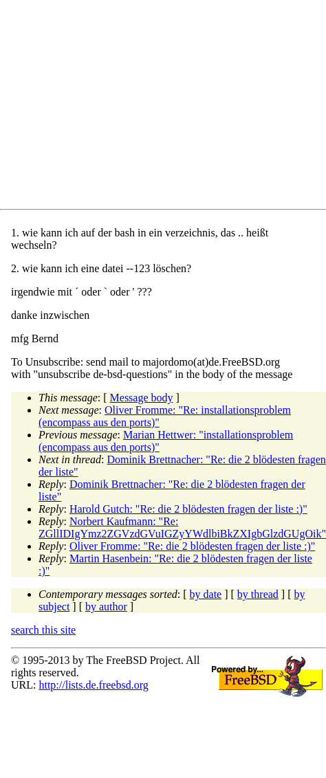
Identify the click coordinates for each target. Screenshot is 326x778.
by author (106, 606)
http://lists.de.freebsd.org (93, 685)
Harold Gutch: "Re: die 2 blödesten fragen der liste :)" (188, 509)
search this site (43, 630)
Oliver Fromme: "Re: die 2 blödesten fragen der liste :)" (192, 546)
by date (206, 594)
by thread (258, 594)
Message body (141, 397)
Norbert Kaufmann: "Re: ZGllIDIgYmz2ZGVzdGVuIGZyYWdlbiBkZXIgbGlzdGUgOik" (182, 527)
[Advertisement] (134, 107)
